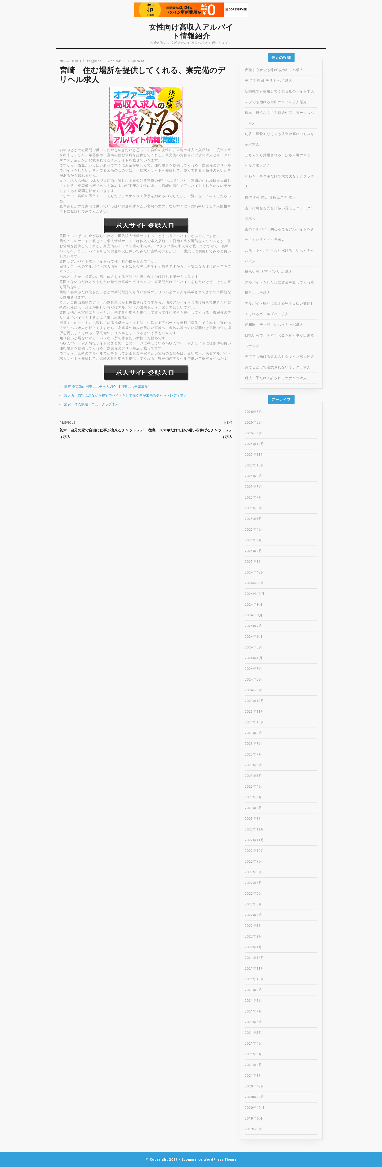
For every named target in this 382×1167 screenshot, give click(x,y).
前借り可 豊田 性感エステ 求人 (270, 197)
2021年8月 (253, 1001)
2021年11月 (254, 968)
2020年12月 (254, 1086)
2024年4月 (254, 658)
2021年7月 (253, 1011)
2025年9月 (253, 476)
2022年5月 (253, 904)
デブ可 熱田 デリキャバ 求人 (268, 81)
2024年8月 (254, 615)
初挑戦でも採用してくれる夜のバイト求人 (279, 91)
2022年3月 (253, 926)
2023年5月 (253, 776)
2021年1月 (253, 1076)
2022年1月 (253, 947)
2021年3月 (253, 1054)
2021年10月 (254, 979)
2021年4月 (253, 1043)
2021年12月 (254, 958)
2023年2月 (253, 808)
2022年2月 (253, 936)
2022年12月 (254, 829)
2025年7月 (253, 497)
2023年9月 (253, 733)
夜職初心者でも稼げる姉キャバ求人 (274, 70)
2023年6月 (253, 765)
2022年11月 (254, 840)
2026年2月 (253, 422)
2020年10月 (255, 1108)
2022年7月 (253, 883)
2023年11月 (254, 712)
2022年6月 (253, 894)
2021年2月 (253, 1065)
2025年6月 (253, 508)
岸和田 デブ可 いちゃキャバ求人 (274, 325)
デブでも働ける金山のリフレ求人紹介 (276, 102)
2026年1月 (253, 433)
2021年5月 (253, 1033)
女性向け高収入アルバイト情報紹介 (191, 31)
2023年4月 (253, 786)
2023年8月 (253, 744)
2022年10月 (254, 851)
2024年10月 (255, 594)
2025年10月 (254, 465)
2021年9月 (253, 990)
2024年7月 (253, 626)
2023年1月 (253, 819)
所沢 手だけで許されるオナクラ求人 (276, 378)
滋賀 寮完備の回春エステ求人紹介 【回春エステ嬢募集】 (107, 387)
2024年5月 (253, 647)
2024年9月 (254, 604)
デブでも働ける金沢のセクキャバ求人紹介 (279, 357)
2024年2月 (253, 679)
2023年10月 (254, 722)
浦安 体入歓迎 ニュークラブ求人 (91, 404)
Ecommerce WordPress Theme (209, 1160)
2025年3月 (253, 540)
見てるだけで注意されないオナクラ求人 (278, 367)
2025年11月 (254, 455)
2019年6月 (254, 1118)
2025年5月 (253, 519)
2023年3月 (253, 797)
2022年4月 (253, 915)
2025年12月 (254, 444)
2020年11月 (254, 1097)
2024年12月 (254, 572)
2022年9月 (253, 861)
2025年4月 (253, 530)
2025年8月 (253, 487)
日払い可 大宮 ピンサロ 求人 (268, 272)
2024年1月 (253, 690)
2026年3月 (253, 412)
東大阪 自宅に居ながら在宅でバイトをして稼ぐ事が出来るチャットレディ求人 (125, 395)
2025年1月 (253, 562)
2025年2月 (253, 551)
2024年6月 (254, 637)
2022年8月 (253, 872)
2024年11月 (254, 583)
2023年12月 (254, 701)
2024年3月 (253, 669)
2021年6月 (253, 1022)
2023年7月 (253, 754)
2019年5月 (253, 1129)
